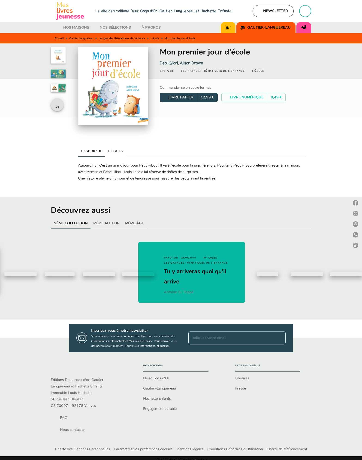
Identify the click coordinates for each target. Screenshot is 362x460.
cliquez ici (163, 345)
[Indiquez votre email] (231, 338)
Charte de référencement (287, 449)
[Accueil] (70, 11)
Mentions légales (190, 449)
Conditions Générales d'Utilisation (235, 449)
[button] (273, 11)
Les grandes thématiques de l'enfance (122, 38)
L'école (155, 38)
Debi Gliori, (170, 63)
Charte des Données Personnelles (82, 449)
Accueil (59, 38)
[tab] (55, 27)
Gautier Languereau (81, 38)
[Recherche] (305, 11)
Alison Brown (191, 63)
